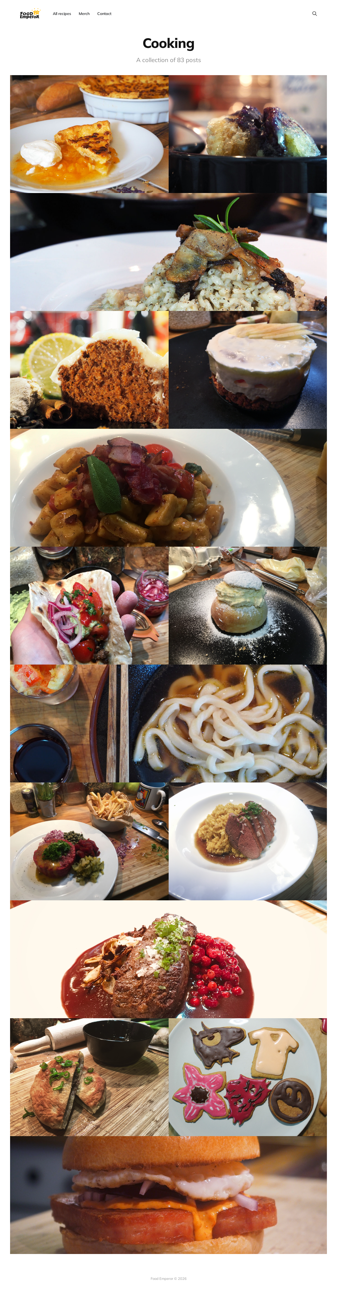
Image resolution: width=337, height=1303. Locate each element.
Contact (104, 13)
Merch (84, 13)
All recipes (62, 13)
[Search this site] (315, 14)
